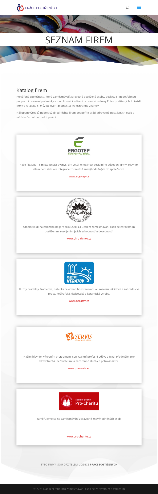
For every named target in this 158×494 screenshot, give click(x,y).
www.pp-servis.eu (79, 359)
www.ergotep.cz (79, 185)
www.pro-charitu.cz (79, 421)
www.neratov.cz (79, 298)
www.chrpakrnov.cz (79, 242)
